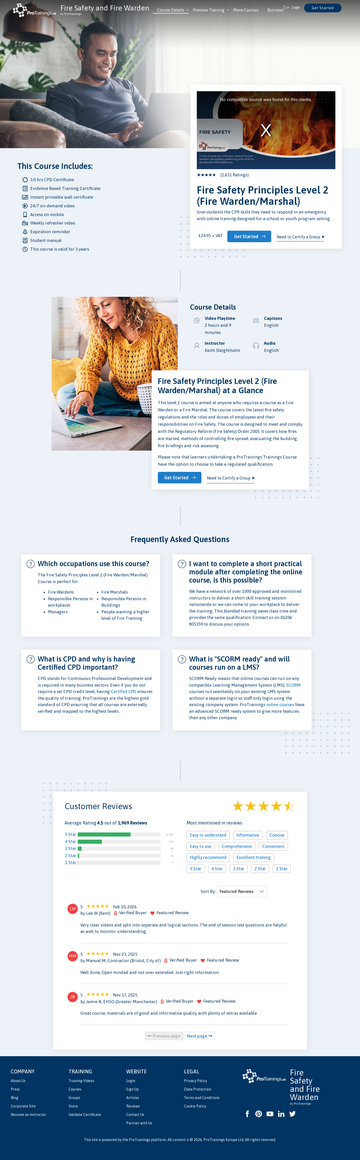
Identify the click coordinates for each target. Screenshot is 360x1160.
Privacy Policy (195, 1080)
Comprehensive (237, 845)
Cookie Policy (195, 1105)
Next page (199, 1035)
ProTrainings (139, 1139)
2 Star (70, 854)
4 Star (70, 840)
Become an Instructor (28, 1114)
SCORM (293, 684)
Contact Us (135, 1114)
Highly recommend (208, 856)
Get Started (323, 8)
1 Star (70, 861)
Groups (74, 1097)
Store (73, 1105)
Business (275, 10)
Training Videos (81, 1080)
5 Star (70, 833)
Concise (277, 834)
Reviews (133, 1105)
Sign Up (132, 1088)
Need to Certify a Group (301, 235)
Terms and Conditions (202, 1097)
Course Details (170, 10)
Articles (132, 1097)
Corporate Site (23, 1105)
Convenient (273, 845)
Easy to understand (208, 834)
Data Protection (197, 1088)
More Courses (246, 10)
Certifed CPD (123, 690)
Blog (14, 1097)
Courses (75, 1088)
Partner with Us (139, 1122)
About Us (18, 1080)
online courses (280, 703)
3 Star (70, 847)
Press (15, 1088)
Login (130, 1080)
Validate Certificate (85, 1114)
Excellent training (254, 856)
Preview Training (209, 10)
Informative (248, 834)
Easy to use (200, 845)
